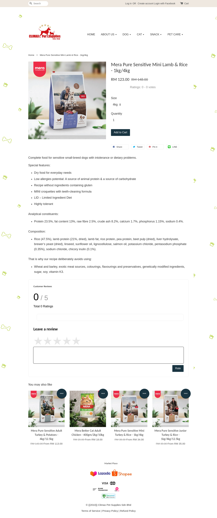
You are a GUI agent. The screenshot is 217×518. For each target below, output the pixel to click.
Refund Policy (128, 510)
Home (31, 55)
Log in (128, 3)
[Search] (38, 3)
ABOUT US (109, 34)
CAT (140, 34)
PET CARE (175, 34)
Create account (145, 3)
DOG (127, 34)
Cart (186, 3)
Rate (178, 368)
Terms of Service (90, 510)
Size (114, 98)
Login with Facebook (164, 3)
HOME (91, 34)
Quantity (116, 113)
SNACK (156, 34)
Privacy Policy (110, 510)
